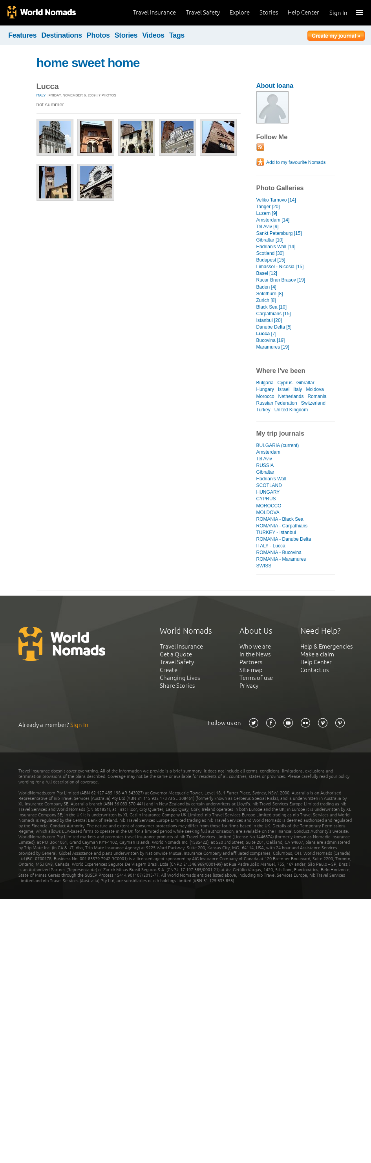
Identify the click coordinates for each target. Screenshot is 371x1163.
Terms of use (256, 677)
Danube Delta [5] (274, 327)
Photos (98, 35)
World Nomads (41, 12)
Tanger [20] (268, 206)
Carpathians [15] (273, 313)
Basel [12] (266, 273)
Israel (283, 389)
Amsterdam (268, 452)
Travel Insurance (154, 12)
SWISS (264, 566)
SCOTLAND (269, 485)
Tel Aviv (264, 459)
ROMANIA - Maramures (281, 559)
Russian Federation (276, 403)
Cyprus (285, 382)
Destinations (61, 35)
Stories (269, 12)
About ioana (275, 85)
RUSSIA (265, 465)
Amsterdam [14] (273, 220)
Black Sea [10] (271, 307)
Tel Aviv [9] (267, 226)
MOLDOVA (268, 512)
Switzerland (313, 403)
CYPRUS (266, 499)
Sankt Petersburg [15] (279, 233)
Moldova (314, 389)
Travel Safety (203, 12)
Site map (251, 670)
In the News (254, 654)
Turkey (263, 410)
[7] (266, 333)
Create (168, 670)
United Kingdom (291, 410)
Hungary (265, 389)
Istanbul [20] (269, 320)
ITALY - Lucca (270, 546)
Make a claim (317, 654)
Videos (153, 35)
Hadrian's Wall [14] (276, 246)
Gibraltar (305, 382)
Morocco (265, 396)
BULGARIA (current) (277, 445)
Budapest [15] (270, 260)
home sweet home (88, 63)
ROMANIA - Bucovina (279, 552)
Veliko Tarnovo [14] (276, 200)
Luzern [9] (266, 213)
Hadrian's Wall (271, 479)
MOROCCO (268, 506)
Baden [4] (266, 287)
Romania (316, 396)
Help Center (303, 12)
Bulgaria (265, 382)
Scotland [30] (270, 253)
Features (22, 35)
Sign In (338, 12)
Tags (177, 35)
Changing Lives (180, 677)
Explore (240, 12)
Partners (250, 662)
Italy (41, 95)
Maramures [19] (272, 347)
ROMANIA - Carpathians (282, 526)
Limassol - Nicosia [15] (280, 266)
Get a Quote (176, 654)
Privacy (248, 685)
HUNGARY (268, 492)
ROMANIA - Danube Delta (283, 539)
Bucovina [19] (270, 340)
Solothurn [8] (269, 293)
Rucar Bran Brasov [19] (280, 280)
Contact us (314, 670)
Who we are (255, 646)
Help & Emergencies (326, 646)
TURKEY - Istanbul (276, 532)
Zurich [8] (266, 300)
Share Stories (177, 685)
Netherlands (291, 396)
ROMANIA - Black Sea (279, 519)
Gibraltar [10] (269, 240)
